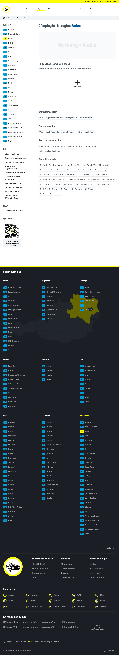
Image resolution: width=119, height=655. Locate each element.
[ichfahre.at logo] (6, 9)
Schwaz (84, 402)
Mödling (8, 83)
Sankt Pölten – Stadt (11, 101)
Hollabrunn (9, 52)
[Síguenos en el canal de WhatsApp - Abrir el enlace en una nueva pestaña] (36, 606)
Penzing (8, 503)
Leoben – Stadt (10, 319)
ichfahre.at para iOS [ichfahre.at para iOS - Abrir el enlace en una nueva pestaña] (48, 627)
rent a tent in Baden (91, 146)
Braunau (47, 422)
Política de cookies (95, 573)
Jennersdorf (48, 301)
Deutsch (56, 642)
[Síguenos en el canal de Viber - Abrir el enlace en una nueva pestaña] (82, 606)
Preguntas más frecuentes (40, 568)
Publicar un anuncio (67, 564)
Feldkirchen (9, 366)
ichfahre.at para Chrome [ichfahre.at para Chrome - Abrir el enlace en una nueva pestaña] (10, 622)
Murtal (7, 332)
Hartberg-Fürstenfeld (12, 310)
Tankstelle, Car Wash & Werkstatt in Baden (11, 197)
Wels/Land (47, 498)
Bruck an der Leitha (11, 34)
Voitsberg (8, 345)
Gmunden (47, 436)
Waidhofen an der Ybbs (12, 137)
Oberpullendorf (49, 314)
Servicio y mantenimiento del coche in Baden (12, 178)
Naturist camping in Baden (86, 132)
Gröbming (9, 301)
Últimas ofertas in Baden (12, 154)
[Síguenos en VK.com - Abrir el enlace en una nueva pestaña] (13, 606)
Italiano (43, 642)
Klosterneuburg (10, 61)
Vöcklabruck (48, 489)
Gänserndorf (9, 47)
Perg (45, 458)
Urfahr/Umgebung (50, 485)
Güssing (47, 296)
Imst (84, 375)
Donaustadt (9, 436)
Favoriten (8, 440)
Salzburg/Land (87, 301)
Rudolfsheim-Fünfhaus (13, 507)
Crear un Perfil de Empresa (69, 568)
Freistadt (47, 431)
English (49, 642)
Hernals (8, 449)
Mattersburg (48, 305)
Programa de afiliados (67, 577)
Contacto (35, 577)
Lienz (84, 393)
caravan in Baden (44, 146)
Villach (8, 393)
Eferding (47, 427)
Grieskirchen (48, 440)
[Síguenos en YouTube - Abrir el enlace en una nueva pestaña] (82, 595)
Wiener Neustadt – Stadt (13, 128)
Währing (8, 516)
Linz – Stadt (48, 449)
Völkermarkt (9, 397)
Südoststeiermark (11, 341)
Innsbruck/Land (87, 370)
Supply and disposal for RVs (54, 118)
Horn (7, 56)
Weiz (7, 350)
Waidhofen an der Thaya (13, 132)
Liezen (7, 323)
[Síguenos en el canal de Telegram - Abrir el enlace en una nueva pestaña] (59, 606)
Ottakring (8, 498)
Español (30, 642)
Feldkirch (47, 379)
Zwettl (7, 141)
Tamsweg (85, 305)
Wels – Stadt (48, 494)
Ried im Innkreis (49, 462)
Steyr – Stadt (48, 480)
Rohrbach (47, 467)
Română (36, 642)
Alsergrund (9, 422)
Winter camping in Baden (47, 132)
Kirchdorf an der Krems (51, 445)
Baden (19, 18)
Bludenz (47, 370)
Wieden (8, 520)
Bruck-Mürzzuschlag (12, 287)
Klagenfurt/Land (11, 379)
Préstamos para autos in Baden (14, 162)
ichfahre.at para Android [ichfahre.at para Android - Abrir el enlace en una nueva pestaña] (30, 627)
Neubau (8, 494)
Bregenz (47, 366)
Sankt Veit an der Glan (12, 388)
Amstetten (8, 30)
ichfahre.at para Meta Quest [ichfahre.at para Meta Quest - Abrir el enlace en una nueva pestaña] (69, 627)
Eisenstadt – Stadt (50, 287)
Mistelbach (9, 92)
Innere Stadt (9, 458)
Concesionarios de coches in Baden (15, 158)
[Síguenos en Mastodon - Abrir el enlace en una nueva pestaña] (105, 606)
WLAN (41, 118)
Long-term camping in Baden (66, 132)
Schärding (47, 471)
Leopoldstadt (10, 471)
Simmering (9, 512)
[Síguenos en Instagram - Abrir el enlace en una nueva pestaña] (36, 595)
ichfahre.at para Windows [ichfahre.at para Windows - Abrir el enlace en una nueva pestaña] (11, 627)
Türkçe (17, 642)
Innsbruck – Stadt (88, 366)
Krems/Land (9, 70)
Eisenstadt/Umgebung (51, 292)
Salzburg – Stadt (87, 296)
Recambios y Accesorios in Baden (15, 173)
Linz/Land (47, 454)
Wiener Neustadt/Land (12, 123)
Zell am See (86, 310)
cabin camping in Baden (75, 146)
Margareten (9, 480)
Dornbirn (47, 375)
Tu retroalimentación (38, 573)
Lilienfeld (8, 79)
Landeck (85, 388)
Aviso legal (93, 564)
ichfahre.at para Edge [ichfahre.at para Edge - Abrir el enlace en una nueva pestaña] (48, 622)
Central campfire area (86, 118)
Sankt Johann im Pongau (90, 292)
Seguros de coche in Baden (13, 183)
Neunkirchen (9, 96)
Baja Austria (11, 18)
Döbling (8, 431)
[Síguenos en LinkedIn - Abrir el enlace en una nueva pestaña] (105, 601)
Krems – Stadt (10, 74)
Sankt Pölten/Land (11, 105)
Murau (7, 336)
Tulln (7, 119)
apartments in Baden (59, 146)
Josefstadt (9, 462)
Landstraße (9, 467)
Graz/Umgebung (11, 305)
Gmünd (8, 43)
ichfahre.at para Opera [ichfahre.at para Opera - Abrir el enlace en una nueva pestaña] (68, 622)
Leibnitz (8, 314)
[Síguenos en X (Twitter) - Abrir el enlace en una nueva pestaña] (13, 601)
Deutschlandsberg (11, 292)
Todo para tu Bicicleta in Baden (14, 187)
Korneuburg (9, 65)
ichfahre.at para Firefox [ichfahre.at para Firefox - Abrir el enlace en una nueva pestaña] (30, 622)
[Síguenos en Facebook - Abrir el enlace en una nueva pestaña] (13, 595)
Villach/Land (9, 402)
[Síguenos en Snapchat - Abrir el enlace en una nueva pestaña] (59, 601)
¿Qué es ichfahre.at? (38, 564)
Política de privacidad (96, 568)
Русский (10, 642)
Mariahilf (8, 485)
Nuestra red (64, 573)
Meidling (8, 489)
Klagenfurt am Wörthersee (14, 375)
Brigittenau (9, 427)
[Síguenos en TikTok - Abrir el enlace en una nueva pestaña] (105, 595)
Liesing (8, 476)
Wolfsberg (9, 406)
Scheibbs (8, 110)
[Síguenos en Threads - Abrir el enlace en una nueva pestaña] (59, 595)
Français (23, 642)
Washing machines (71, 118)
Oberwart (47, 319)
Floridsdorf (9, 445)
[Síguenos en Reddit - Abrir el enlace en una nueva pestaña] (36, 601)
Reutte (84, 397)
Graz (7, 296)
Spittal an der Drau (11, 384)
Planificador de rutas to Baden (14, 211)
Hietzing (8, 454)
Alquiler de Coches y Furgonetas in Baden (11, 167)
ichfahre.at (11, 651)
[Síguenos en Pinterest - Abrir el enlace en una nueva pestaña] (82, 601)
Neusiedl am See (49, 310)
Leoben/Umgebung (11, 328)
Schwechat (9, 114)
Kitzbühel (85, 379)
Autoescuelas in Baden (12, 191)
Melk (7, 88)
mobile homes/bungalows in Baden (50, 151)
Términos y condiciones (97, 577)
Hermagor (8, 370)
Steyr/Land (47, 476)
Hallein (84, 287)
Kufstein (85, 384)
